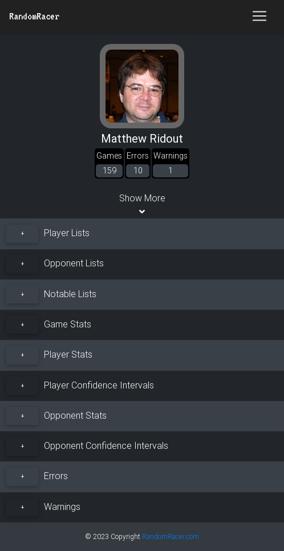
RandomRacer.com (170, 536)
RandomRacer (34, 16)
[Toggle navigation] (259, 16)
